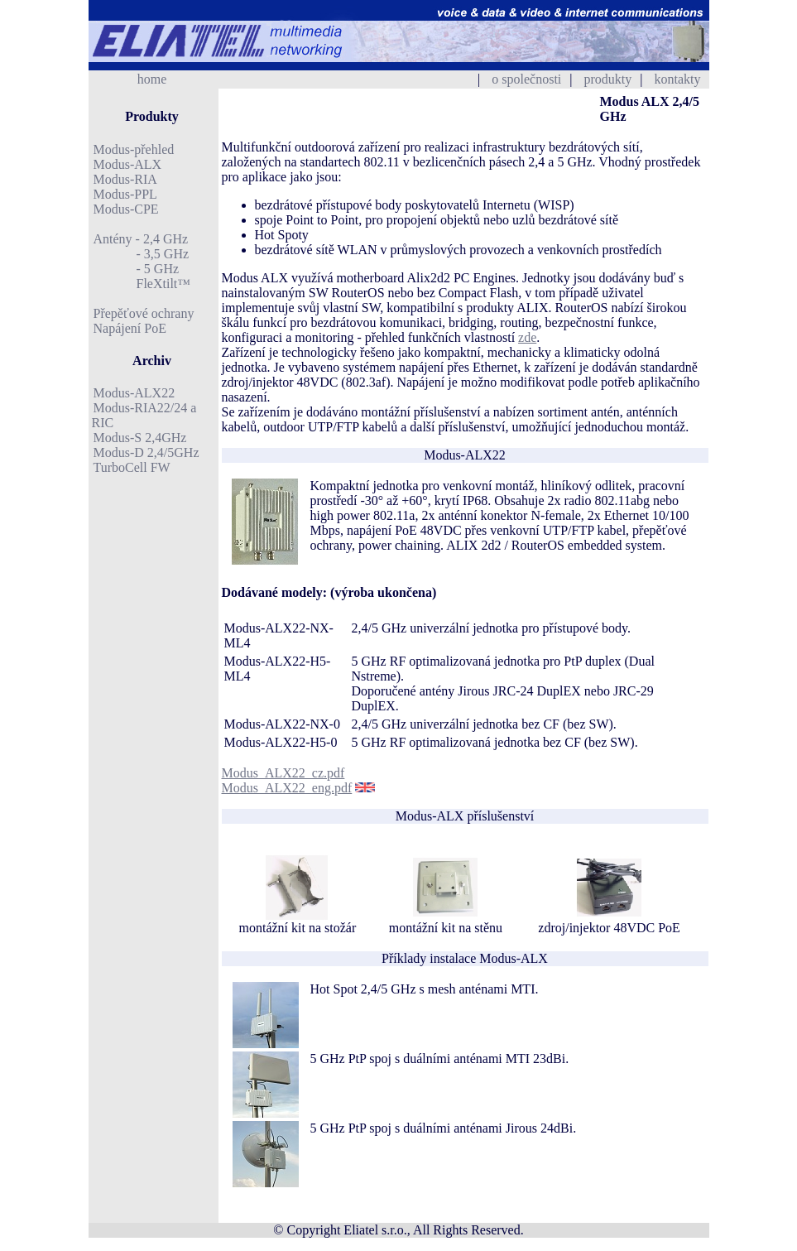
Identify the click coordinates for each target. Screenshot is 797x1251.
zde (527, 337)
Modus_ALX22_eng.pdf (287, 788)
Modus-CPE (126, 209)
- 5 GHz (137, 269)
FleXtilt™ (142, 284)
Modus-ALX (128, 164)
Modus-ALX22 (134, 393)
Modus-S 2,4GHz (140, 438)
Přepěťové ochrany (144, 313)
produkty (608, 79)
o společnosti (526, 79)
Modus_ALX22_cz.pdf (283, 773)
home (152, 79)
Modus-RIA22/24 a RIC (144, 415)
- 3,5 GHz (142, 254)
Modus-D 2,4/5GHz (146, 452)
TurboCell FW (132, 467)
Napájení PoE (130, 328)
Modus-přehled (134, 149)
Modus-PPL (125, 194)
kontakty (678, 79)
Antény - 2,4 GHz (141, 239)
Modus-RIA (125, 179)
